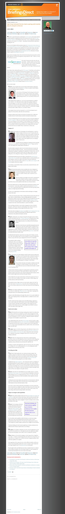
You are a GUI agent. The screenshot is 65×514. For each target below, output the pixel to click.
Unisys (27, 160)
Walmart (21, 290)
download (14, 33)
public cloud (28, 45)
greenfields (14, 251)
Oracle (10, 78)
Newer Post (9, 509)
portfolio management (12, 120)
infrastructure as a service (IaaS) (34, 46)
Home (24, 509)
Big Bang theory (19, 283)
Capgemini (14, 75)
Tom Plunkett (27, 77)
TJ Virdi (22, 78)
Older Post (39, 509)
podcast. (14, 32)
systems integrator (34, 160)
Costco (26, 290)
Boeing (16, 79)
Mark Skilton (13, 74)
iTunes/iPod (22, 32)
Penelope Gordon (21, 72)
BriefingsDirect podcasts (19, 52)
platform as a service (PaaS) (17, 46)
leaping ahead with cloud (26, 50)
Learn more (22, 33)
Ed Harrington (22, 75)
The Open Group (32, 33)
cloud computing (29, 36)
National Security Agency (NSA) (15, 373)
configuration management (13, 409)
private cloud (32, 45)
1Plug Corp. (32, 72)
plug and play (23, 445)
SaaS (24, 87)
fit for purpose (26, 70)
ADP (30, 374)
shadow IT (29, 143)
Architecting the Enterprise (15, 77)
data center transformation (24, 321)
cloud (18, 41)
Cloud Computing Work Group (33, 210)
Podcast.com (30, 32)
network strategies (25, 320)
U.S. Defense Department (24, 218)
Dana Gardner (15, 81)
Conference (13, 39)
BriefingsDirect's (10, 81)
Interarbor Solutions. (29, 81)
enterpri (31, 199)
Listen (8, 32)
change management (18, 361)
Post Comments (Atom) (16, 511)
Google (9, 162)
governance (32, 230)
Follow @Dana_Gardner (48, 33)
